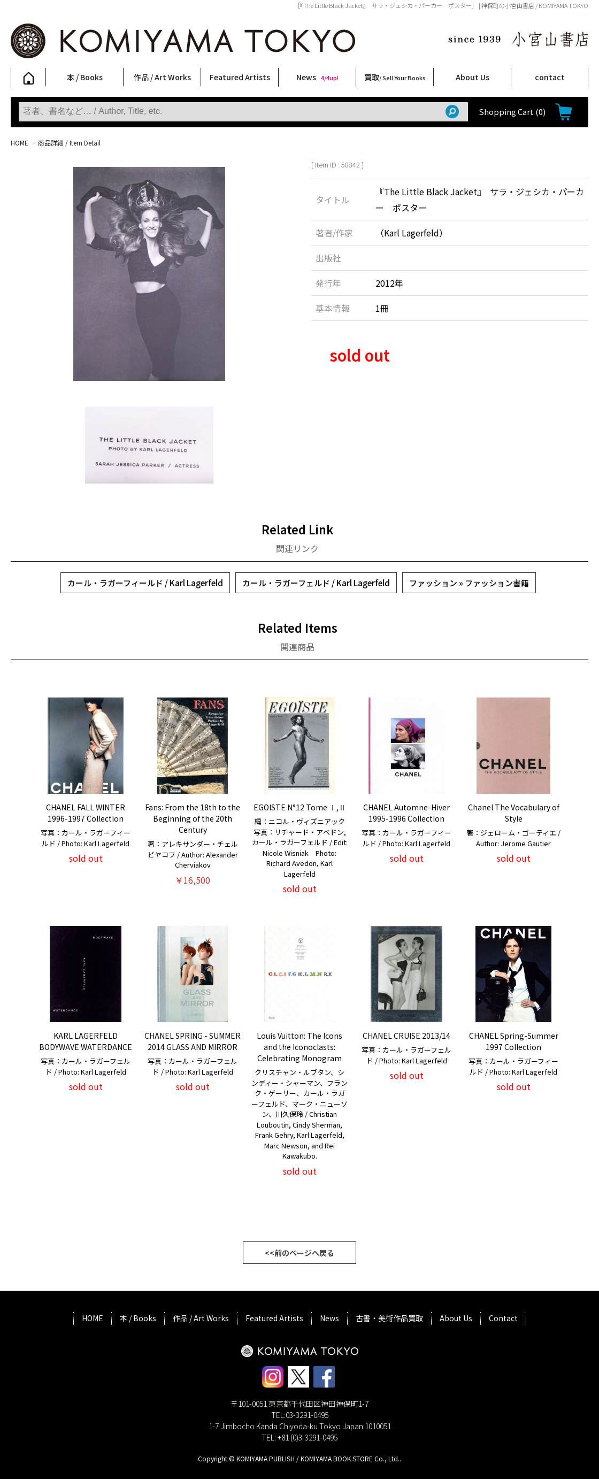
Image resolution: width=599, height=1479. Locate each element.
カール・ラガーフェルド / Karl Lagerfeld (316, 582)
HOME (19, 142)
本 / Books (85, 77)
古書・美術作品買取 (389, 1318)
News (317, 77)
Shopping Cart (512, 111)
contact (550, 77)
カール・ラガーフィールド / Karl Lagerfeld (145, 582)
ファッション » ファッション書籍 (469, 582)
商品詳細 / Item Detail (69, 142)
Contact (503, 1318)
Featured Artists (240, 77)
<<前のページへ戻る (299, 1252)
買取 (395, 77)
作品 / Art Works (162, 77)
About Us (472, 77)
